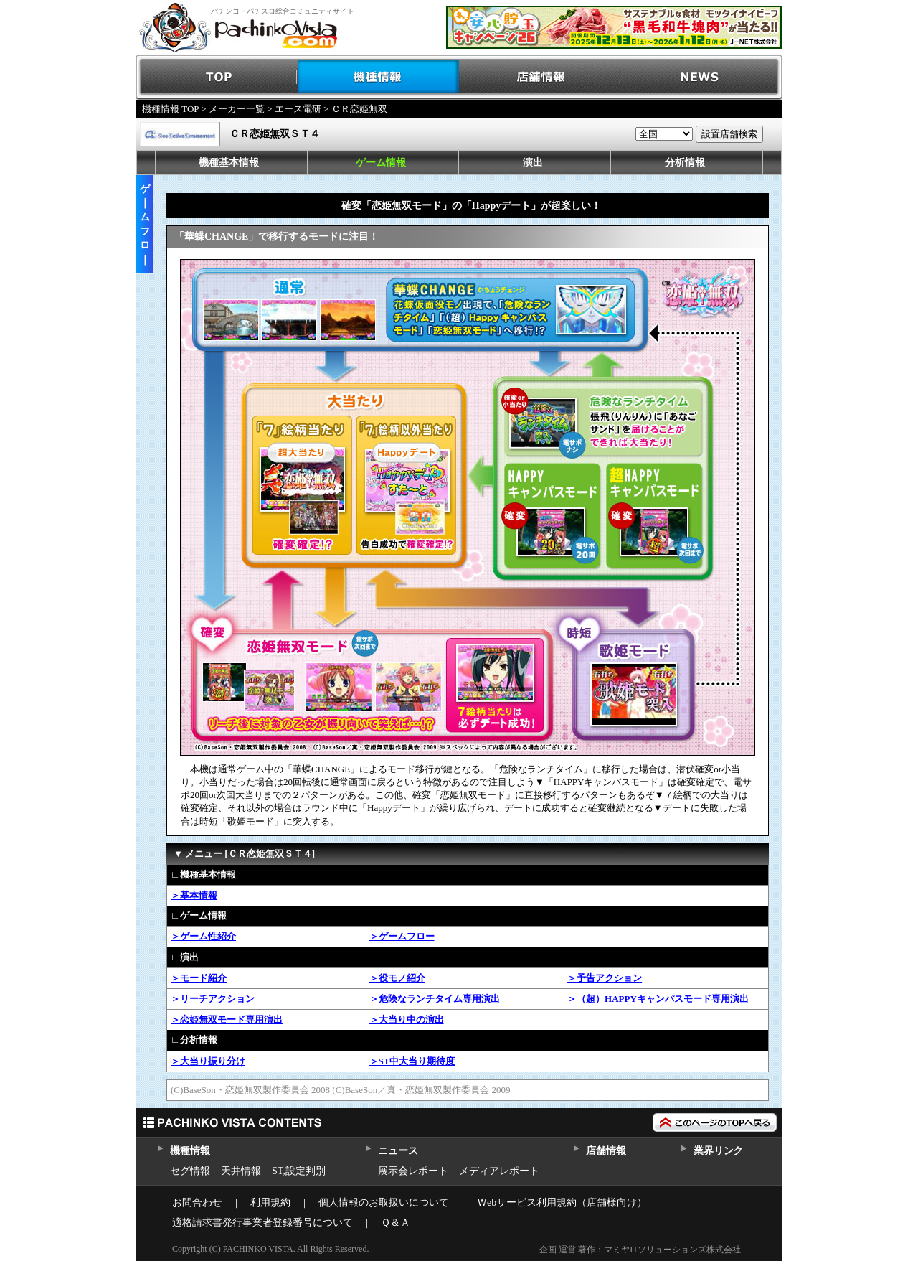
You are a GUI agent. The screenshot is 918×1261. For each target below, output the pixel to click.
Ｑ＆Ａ (395, 1222)
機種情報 (378, 77)
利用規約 (270, 1202)
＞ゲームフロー (402, 936)
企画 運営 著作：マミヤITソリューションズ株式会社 (640, 1249)
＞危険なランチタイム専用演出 (434, 998)
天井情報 (241, 1171)
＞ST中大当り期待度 (412, 1061)
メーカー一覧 (237, 108)
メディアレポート (499, 1171)
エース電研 (298, 108)
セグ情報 (190, 1171)
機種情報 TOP (170, 108)
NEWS (701, 77)
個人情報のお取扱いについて (383, 1202)
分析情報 (685, 162)
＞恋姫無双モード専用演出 (227, 1019)
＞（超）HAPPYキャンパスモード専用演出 (658, 998)
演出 (533, 162)
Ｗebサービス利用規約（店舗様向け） (562, 1202)
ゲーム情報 (381, 162)
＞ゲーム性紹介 (203, 936)
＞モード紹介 (199, 977)
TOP (217, 77)
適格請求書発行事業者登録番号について (262, 1222)
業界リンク (718, 1150)
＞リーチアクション (213, 998)
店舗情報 (539, 77)
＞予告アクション (604, 977)
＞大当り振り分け (208, 1061)
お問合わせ (197, 1202)
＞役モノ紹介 (397, 977)
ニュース (397, 1150)
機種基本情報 (229, 162)
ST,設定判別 (299, 1171)
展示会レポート (413, 1171)
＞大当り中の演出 (406, 1019)
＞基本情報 (194, 895)
